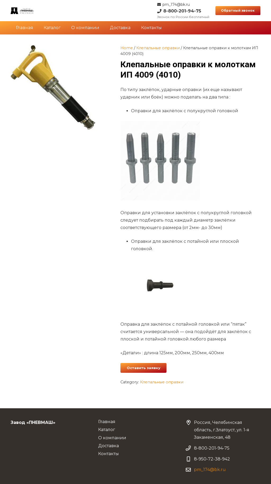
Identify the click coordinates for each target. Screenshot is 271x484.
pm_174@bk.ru (210, 469)
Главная (106, 421)
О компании (112, 437)
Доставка (108, 445)
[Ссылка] (22, 10)
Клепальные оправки (158, 48)
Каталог (106, 429)
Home (126, 48)
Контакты (108, 453)
